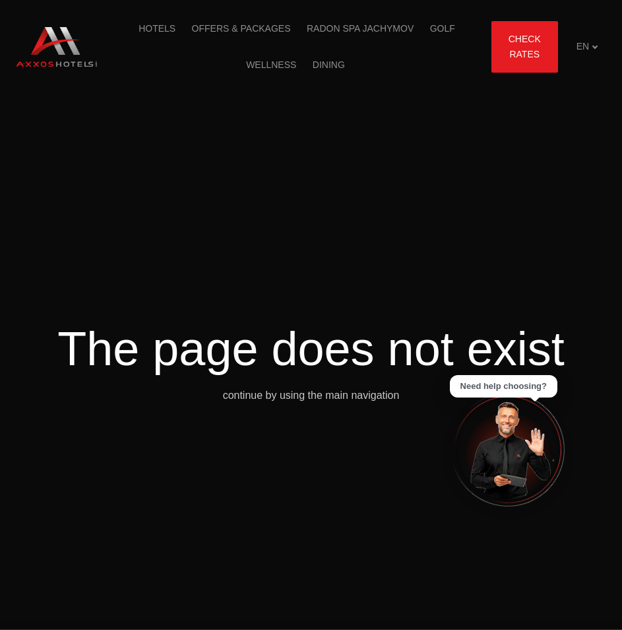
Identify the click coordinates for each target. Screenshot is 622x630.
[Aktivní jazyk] (587, 46)
